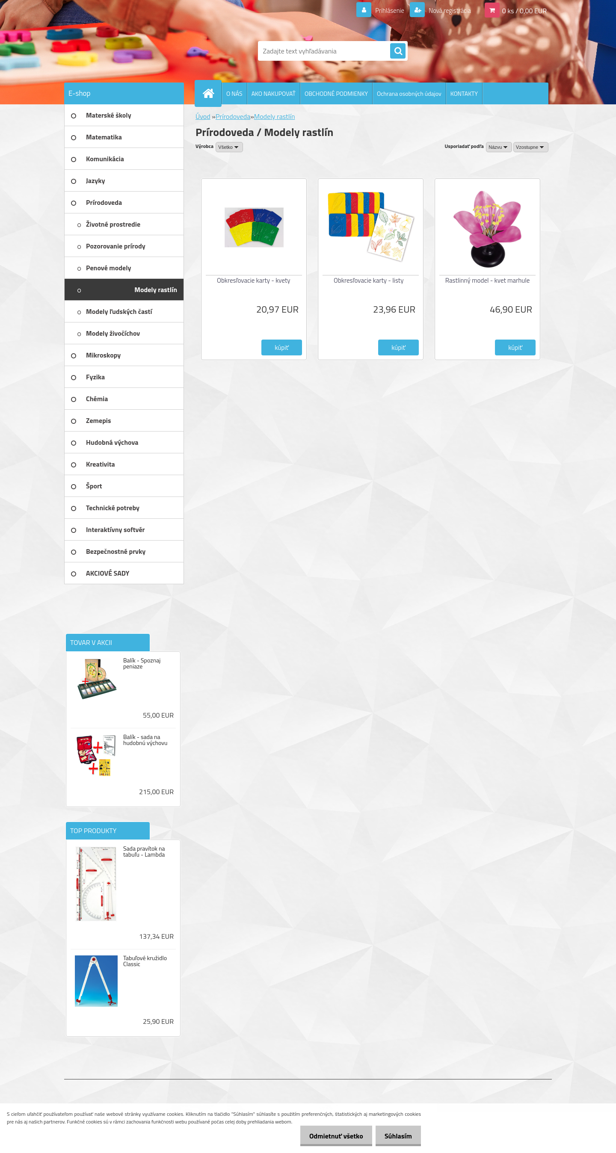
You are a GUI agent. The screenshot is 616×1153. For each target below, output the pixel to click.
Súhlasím (396, 1136)
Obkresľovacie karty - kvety (253, 280)
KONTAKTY (464, 93)
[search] (398, 51)
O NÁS (234, 93)
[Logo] (123, 51)
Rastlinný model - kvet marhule (487, 280)
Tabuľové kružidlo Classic (145, 961)
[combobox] (499, 147)
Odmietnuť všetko (331, 1136)
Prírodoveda (233, 116)
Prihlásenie (384, 10)
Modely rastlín (274, 116)
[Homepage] (212, 93)
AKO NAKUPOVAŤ (274, 93)
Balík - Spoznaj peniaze (141, 663)
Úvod (202, 116)
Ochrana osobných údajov (409, 93)
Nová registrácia (447, 10)
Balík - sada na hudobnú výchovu (145, 740)
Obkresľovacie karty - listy (368, 280)
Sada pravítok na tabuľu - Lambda (144, 851)
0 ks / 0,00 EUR (524, 10)
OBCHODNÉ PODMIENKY (336, 93)
